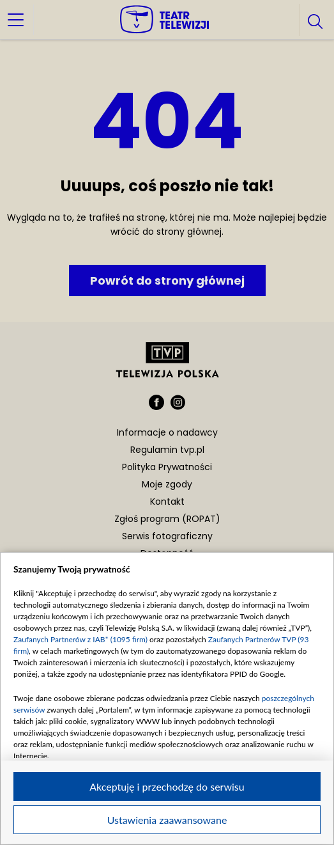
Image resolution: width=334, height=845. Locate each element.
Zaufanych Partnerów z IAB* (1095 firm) (80, 639)
